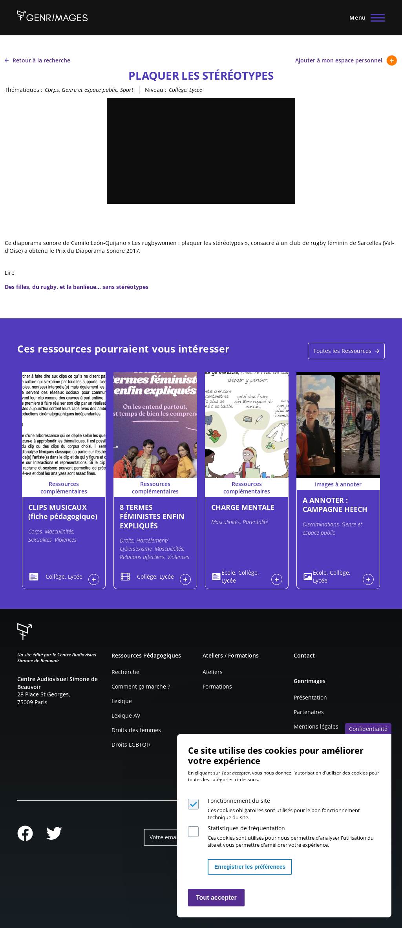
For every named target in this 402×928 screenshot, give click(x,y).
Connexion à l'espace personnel (93, 579)
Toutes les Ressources (342, 350)
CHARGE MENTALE (242, 507)
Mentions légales (316, 726)
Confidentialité (368, 729)
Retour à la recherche (37, 60)
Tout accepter (216, 897)
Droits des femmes (136, 730)
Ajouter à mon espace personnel (346, 60)
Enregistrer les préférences (249, 867)
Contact (304, 655)
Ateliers (213, 672)
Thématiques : (23, 89)
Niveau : (155, 89)
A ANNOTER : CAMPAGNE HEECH (335, 504)
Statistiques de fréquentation (246, 828)
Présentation (310, 697)
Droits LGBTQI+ (131, 744)
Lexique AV (125, 715)
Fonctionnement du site (239, 800)
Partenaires (309, 712)
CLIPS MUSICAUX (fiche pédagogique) (62, 511)
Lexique (121, 701)
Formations (217, 686)
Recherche (125, 672)
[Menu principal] (364, 18)
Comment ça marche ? (140, 686)
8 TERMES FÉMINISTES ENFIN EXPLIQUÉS (152, 516)
